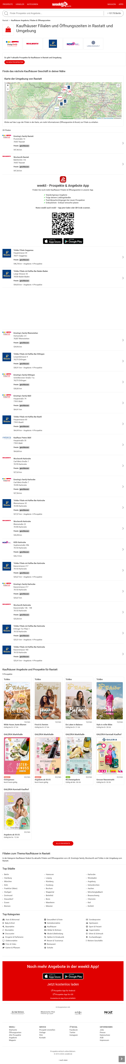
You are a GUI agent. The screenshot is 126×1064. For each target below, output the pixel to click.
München (7, 881)
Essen (5, 902)
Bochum (48, 888)
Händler (20, 4)
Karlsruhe (90, 874)
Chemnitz (90, 899)
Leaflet (98, 118)
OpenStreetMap (108, 118)
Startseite (13, 1030)
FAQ (41, 1035)
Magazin (112, 4)
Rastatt (5, 20)
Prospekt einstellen (47, 1030)
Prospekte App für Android (63, 991)
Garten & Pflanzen (11, 948)
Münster (48, 906)
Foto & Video (9, 944)
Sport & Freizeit (94, 927)
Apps (121, 4)
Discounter (8, 934)
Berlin (69, 6)
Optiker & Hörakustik (54, 937)
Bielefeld (48, 895)
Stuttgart (6, 892)
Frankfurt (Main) (9, 888)
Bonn (47, 899)
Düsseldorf (7, 899)
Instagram (74, 1035)
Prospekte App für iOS (63, 994)
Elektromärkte (9, 941)
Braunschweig (92, 895)
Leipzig (48, 878)
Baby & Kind (8, 923)
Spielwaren (92, 923)
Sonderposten (93, 920)
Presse (102, 1032)
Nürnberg (49, 881)
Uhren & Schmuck (94, 934)
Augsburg (90, 881)
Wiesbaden (91, 878)
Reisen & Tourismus (53, 941)
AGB (101, 1038)
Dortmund (7, 895)
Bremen (6, 906)
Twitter (72, 1032)
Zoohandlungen (94, 937)
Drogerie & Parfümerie (12, 937)
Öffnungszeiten (15, 1032)
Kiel (88, 902)
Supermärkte (93, 930)
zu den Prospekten (14, 62)
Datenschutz (105, 1035)
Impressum (104, 1040)
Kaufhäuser (50, 927)
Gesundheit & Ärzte (53, 920)
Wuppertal (49, 892)
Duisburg (48, 885)
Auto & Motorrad (10, 920)
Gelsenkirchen (92, 885)
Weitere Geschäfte (94, 941)
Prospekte (8, 4)
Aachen (90, 888)
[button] (118, 85)
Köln (5, 885)
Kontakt (42, 1038)
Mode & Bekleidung (53, 934)
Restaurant (50, 944)
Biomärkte (8, 930)
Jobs (102, 1030)
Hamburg (7, 878)
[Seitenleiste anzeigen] (122, 1059)
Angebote (13, 1038)
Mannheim (49, 902)
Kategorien (32, 4)
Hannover (49, 874)
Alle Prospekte (63, 843)
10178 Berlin (114, 13)
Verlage (42, 1032)
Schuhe (48, 948)
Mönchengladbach (94, 892)
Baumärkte (8, 927)
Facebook (74, 1030)
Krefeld (90, 906)
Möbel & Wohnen (52, 930)
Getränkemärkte (52, 923)
